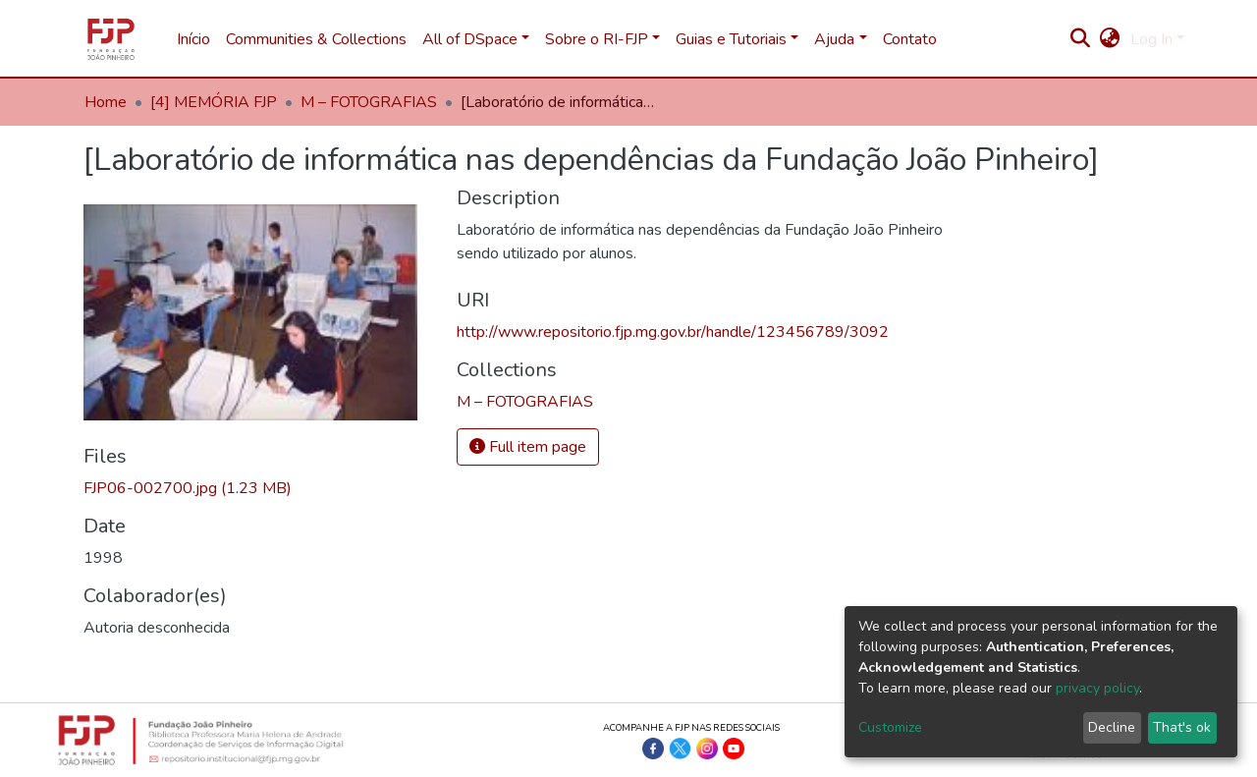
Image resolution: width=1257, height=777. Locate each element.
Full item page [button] (527, 447)
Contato (910, 39)
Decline (1111, 727)
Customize (890, 727)
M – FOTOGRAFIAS (369, 102)
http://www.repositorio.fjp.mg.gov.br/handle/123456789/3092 (673, 332)
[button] (1110, 39)
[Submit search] (1080, 39)
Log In (1151, 39)
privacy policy (1097, 688)
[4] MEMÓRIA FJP (213, 102)
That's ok (1182, 727)
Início (193, 39)
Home (105, 102)
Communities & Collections (316, 39)
